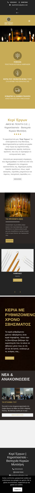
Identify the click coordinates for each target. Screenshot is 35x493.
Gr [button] (17, 12)
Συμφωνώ (17, 489)
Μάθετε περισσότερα (17, 415)
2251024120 (13, 2)
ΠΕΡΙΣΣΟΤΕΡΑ (17, 179)
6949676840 (24, 2)
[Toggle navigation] (29, 21)
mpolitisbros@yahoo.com (20, 5)
